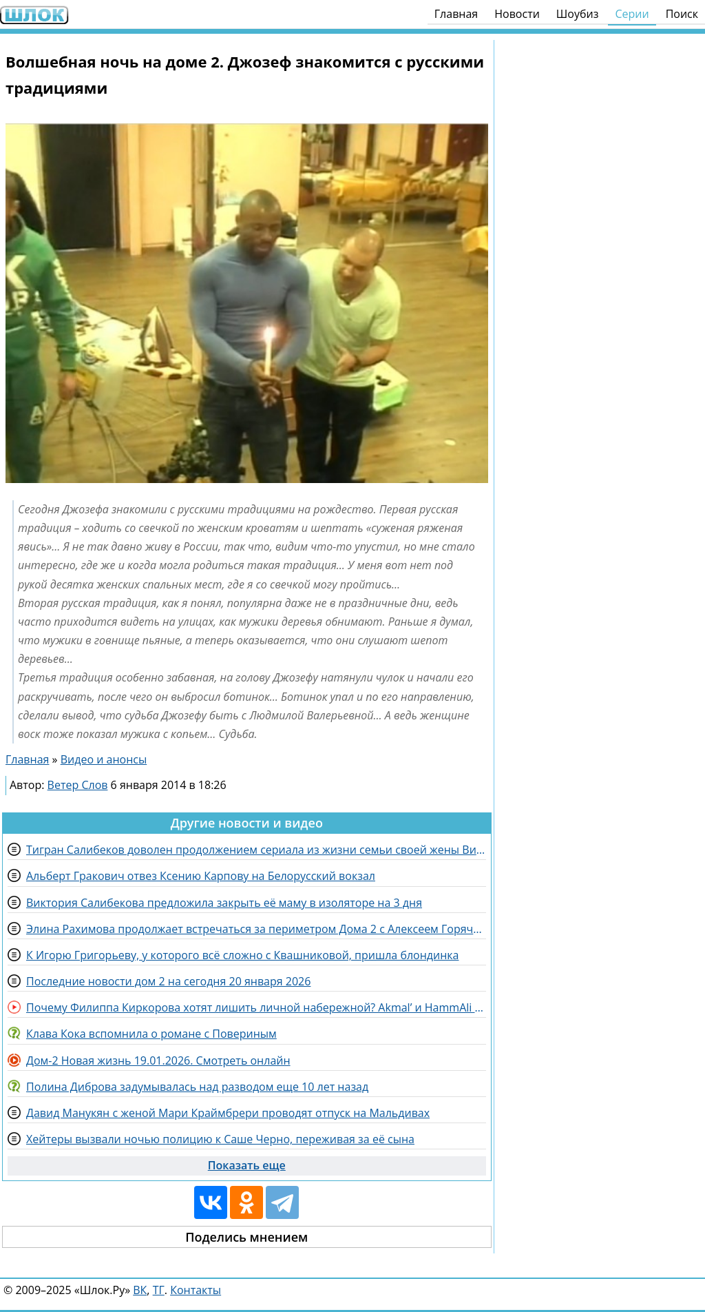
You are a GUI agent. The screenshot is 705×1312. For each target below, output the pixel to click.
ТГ (159, 1290)
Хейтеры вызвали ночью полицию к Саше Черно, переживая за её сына (220, 1139)
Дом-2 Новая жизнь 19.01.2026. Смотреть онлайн (158, 1060)
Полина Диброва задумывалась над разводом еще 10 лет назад (197, 1086)
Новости (517, 13)
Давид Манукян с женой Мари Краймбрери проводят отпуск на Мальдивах (228, 1112)
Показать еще (247, 1165)
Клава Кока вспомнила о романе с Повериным (151, 1033)
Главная (456, 13)
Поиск (682, 13)
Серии (632, 13)
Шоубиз (577, 13)
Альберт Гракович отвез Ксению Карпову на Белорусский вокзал (200, 875)
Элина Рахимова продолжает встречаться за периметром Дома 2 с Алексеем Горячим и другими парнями (256, 928)
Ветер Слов (78, 784)
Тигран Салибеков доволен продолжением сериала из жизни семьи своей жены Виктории (256, 849)
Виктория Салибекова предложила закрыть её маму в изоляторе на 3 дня (224, 902)
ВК (140, 1290)
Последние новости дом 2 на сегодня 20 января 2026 (168, 981)
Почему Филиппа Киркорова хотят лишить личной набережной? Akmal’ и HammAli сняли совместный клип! (256, 1007)
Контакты (195, 1290)
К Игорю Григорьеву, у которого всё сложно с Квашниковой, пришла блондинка (242, 955)
